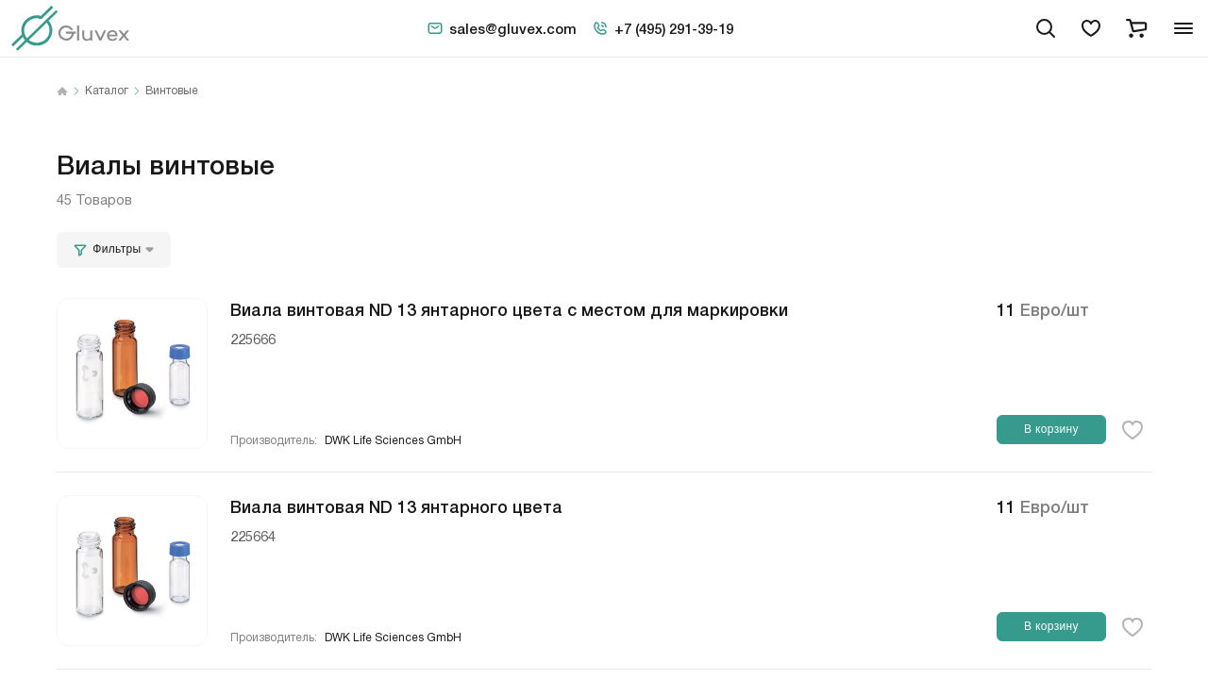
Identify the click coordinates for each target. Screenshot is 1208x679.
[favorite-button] (1132, 430)
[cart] (1136, 28)
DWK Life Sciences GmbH (393, 441)
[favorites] (1091, 28)
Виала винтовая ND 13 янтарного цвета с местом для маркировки (509, 308)
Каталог (106, 91)
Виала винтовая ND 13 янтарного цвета (396, 505)
